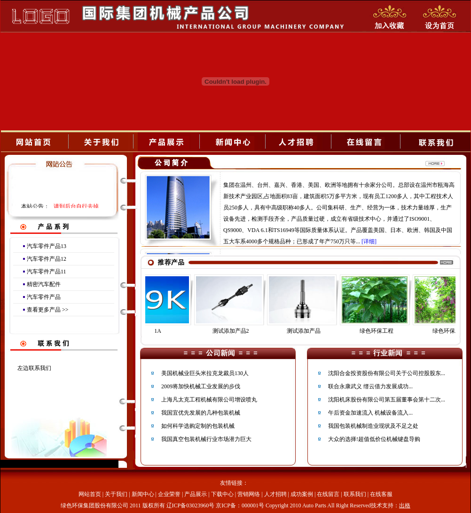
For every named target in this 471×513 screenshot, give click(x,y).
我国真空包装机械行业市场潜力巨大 (206, 439)
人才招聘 (275, 494)
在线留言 (328, 494)
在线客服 (381, 494)
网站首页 (89, 494)
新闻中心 (143, 494)
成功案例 (301, 494)
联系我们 (355, 494)
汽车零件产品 (44, 297)
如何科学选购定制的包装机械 (198, 426)
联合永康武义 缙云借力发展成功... (370, 386)
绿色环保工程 (381, 331)
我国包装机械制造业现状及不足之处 (373, 426)
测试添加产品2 (235, 331)
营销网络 (248, 494)
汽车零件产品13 (46, 246)
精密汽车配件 (44, 284)
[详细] (369, 241)
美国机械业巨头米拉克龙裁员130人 (205, 373)
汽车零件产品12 (46, 259)
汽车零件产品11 (46, 271)
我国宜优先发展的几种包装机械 (200, 412)
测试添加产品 (308, 331)
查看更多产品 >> (48, 309)
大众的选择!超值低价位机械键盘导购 (374, 439)
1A (162, 331)
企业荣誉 (169, 494)
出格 (404, 505)
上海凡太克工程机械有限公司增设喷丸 (209, 399)
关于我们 (116, 494)
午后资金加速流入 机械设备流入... (370, 412)
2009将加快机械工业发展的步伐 (200, 386)
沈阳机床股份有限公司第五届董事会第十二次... (386, 399)
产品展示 (195, 494)
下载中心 (222, 494)
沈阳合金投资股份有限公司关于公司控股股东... (386, 373)
